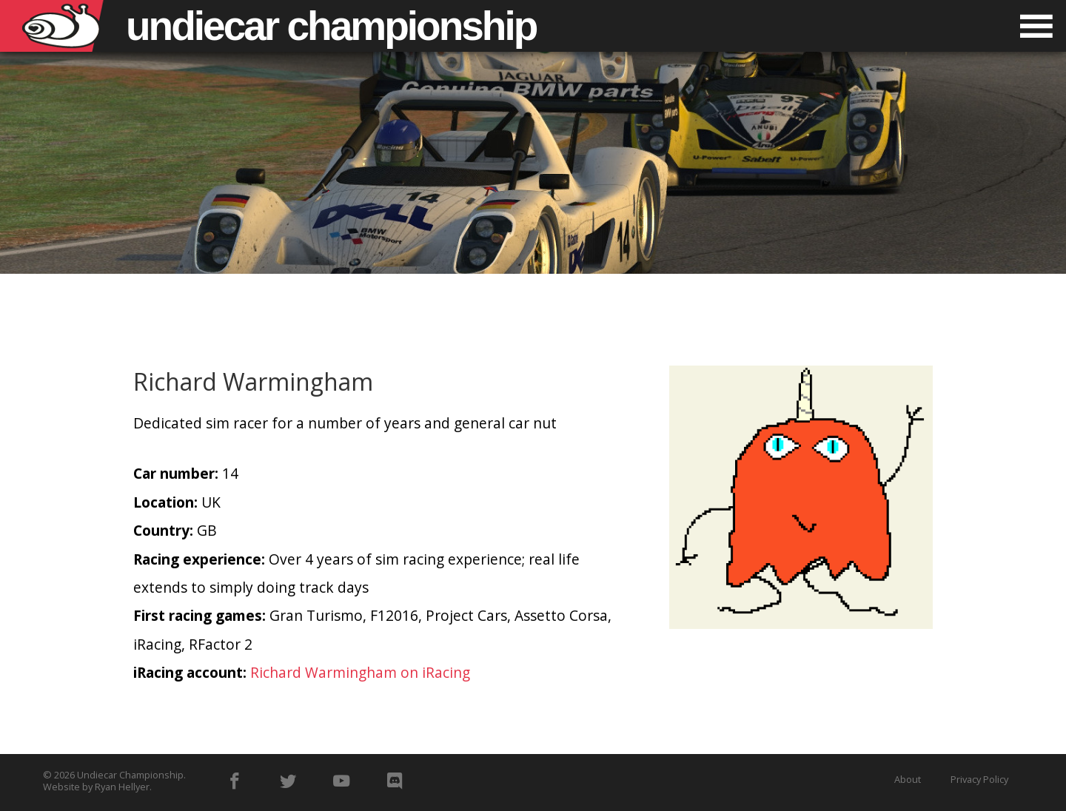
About (907, 779)
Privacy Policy (979, 779)
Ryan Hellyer (122, 786)
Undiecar (331, 26)
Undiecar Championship (130, 774)
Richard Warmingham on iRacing (360, 672)
